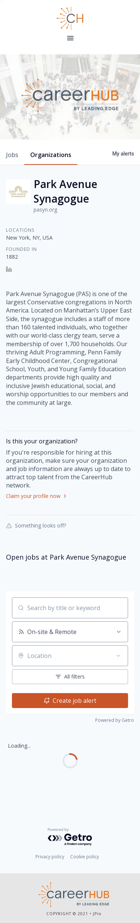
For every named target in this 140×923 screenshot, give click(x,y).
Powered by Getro (114, 720)
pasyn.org (45, 209)
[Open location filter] (118, 655)
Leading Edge (70, 18)
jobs (12, 155)
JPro (97, 913)
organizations (50, 155)
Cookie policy (84, 856)
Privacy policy (49, 856)
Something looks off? (36, 525)
